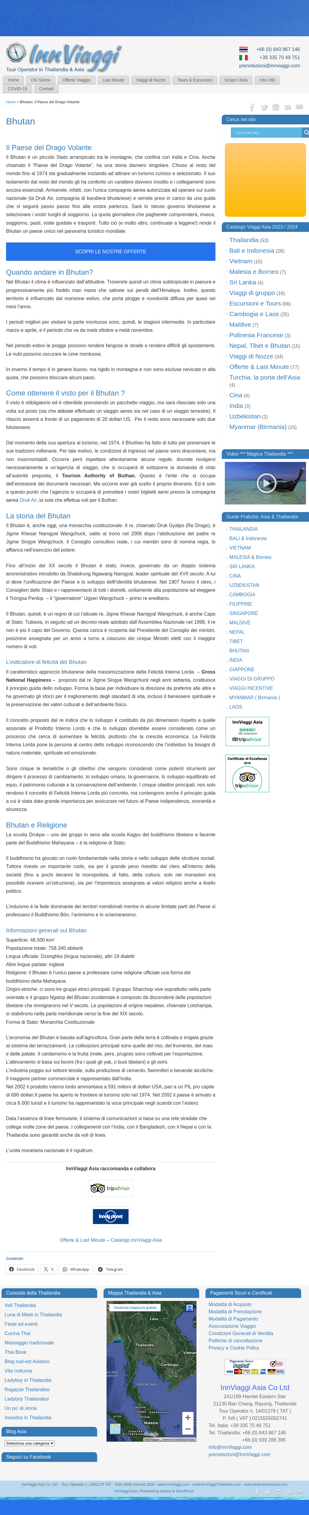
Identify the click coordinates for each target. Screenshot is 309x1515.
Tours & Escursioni (194, 80)
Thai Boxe (15, 1352)
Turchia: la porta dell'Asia (264, 377)
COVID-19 (17, 88)
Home (13, 80)
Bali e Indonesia (251, 250)
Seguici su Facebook (28, 1456)
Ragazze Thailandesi (27, 1389)
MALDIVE (239, 622)
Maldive (240, 324)
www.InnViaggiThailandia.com (217, 1484)
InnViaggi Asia (125, 1491)
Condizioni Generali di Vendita (241, 1333)
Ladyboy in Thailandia (28, 1380)
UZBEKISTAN (244, 585)
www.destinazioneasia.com (265, 1484)
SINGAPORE (243, 613)
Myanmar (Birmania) (258, 426)
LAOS (235, 706)
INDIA (235, 660)
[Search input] (267, 132)
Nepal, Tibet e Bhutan (259, 345)
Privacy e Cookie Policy (234, 1347)
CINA (235, 575)
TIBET (236, 641)
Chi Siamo (41, 80)
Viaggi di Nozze (150, 80)
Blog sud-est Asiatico (27, 1361)
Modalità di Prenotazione (235, 1311)
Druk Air (28, 500)
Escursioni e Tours (255, 303)
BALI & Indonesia (248, 538)
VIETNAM (240, 547)
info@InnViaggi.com (230, 1447)
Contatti (46, 88)
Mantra (165, 1491)
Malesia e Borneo (254, 271)
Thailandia (244, 239)
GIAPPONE (242, 669)
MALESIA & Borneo (250, 557)
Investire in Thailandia (28, 1417)
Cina (235, 395)
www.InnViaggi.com (174, 1484)
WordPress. (185, 1491)
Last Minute (113, 80)
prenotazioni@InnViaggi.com (239, 1454)
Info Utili (267, 80)
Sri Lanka (242, 282)
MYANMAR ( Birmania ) (254, 697)
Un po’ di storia (21, 1408)
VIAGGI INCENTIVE (251, 688)
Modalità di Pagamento (233, 1318)
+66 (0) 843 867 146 (278, 49)
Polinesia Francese (256, 335)
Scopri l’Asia (236, 80)
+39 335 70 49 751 (280, 57)
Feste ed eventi (21, 1324)
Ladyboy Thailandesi (27, 1398)
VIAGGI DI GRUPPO (251, 678)
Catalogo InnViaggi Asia (136, 1240)
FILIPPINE (240, 604)
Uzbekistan (245, 416)
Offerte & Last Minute (82, 1240)
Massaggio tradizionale (29, 1342)
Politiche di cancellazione (236, 1340)
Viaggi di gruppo (252, 292)
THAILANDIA (243, 529)
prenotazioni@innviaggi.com (269, 65)
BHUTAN (239, 650)
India (236, 405)
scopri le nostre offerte (110, 251)
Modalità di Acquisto (230, 1304)
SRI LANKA (242, 566)
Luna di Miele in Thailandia (33, 1314)
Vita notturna (18, 1370)
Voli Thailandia (20, 1305)
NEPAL (237, 632)
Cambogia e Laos (254, 313)
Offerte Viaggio (76, 80)
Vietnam (241, 261)
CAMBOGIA (242, 594)
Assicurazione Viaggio (232, 1326)
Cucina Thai (17, 1333)
